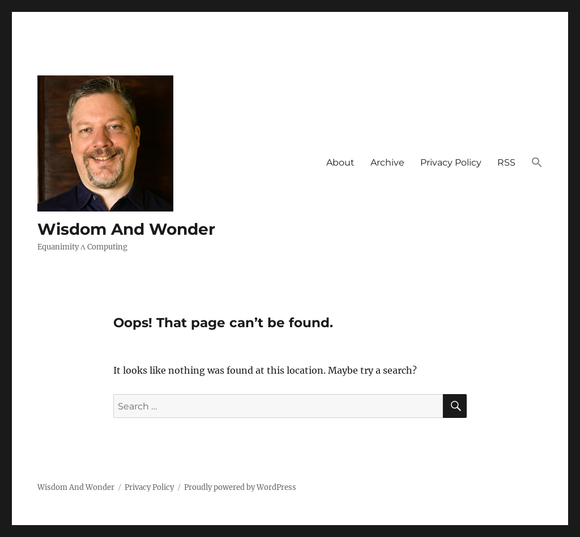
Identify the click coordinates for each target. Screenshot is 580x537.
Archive (387, 162)
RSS (506, 162)
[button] (537, 163)
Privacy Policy (450, 162)
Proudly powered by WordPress (240, 487)
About (340, 162)
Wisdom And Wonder (126, 229)
